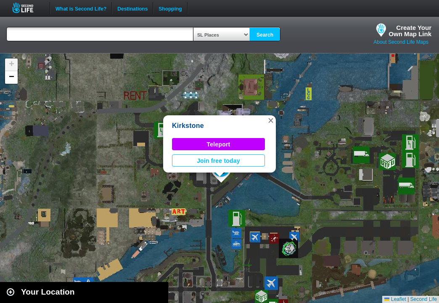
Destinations (132, 8)
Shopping (170, 8)
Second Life (27, 7)
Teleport (218, 144)
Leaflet (395, 299)
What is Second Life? (81, 8)
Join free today (218, 160)
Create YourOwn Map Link (410, 30)
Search (265, 35)
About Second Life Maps (400, 42)
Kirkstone (188, 125)
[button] (271, 120)
